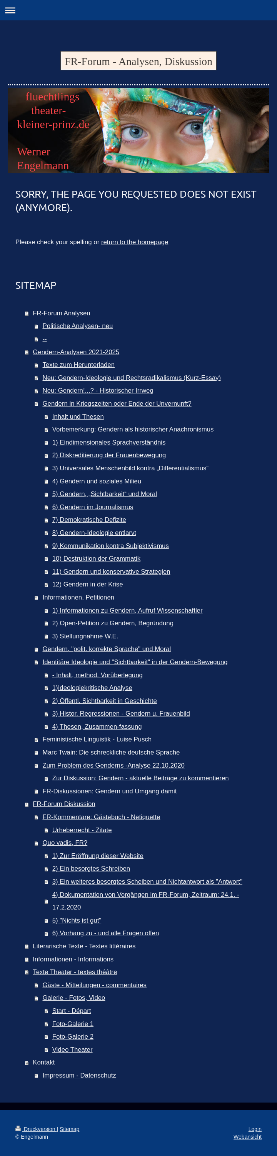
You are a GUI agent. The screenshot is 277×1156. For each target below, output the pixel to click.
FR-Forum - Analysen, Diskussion (138, 61)
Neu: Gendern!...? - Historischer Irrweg (98, 390)
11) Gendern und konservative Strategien (111, 571)
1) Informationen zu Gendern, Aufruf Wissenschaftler (127, 610)
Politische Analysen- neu (78, 326)
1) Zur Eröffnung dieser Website (98, 856)
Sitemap (69, 1129)
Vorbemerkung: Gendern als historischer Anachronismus (133, 429)
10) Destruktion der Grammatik (96, 558)
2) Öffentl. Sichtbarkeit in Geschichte (104, 701)
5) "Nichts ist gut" (77, 920)
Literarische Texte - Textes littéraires (84, 946)
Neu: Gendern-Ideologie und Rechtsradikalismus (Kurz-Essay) (132, 377)
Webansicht (248, 1137)
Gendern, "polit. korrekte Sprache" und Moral (107, 649)
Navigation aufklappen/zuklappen (138, 10)
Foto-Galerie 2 (72, 1036)
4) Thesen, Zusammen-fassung (97, 726)
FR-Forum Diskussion (64, 804)
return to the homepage (134, 242)
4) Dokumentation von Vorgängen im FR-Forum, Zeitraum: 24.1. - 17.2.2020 (145, 901)
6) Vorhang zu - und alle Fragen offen (105, 933)
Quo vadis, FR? (65, 842)
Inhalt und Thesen (78, 416)
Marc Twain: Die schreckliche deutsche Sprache (111, 752)
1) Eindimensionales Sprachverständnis (109, 442)
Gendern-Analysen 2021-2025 (76, 352)
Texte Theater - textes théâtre (75, 972)
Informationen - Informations (73, 959)
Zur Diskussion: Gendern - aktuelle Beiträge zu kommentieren (140, 778)
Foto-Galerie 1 (72, 1024)
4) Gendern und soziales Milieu (96, 481)
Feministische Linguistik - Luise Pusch (97, 739)
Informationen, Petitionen (79, 597)
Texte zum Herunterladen (79, 364)
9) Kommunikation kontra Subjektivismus (110, 546)
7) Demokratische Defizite (89, 519)
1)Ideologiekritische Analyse (92, 687)
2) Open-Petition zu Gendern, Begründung (113, 623)
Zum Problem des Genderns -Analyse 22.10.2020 (114, 765)
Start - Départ (71, 1010)
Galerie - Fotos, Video (74, 997)
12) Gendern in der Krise (87, 584)
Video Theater (72, 1049)
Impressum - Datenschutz (79, 1075)
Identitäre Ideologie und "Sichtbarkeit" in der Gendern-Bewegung (135, 662)
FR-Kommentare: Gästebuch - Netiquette (101, 817)
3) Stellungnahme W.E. (85, 636)
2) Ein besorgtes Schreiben (91, 868)
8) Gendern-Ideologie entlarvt (94, 532)
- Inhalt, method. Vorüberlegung (97, 675)
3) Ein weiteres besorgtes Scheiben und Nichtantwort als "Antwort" (147, 881)
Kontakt (44, 1062)
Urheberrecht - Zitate (82, 830)
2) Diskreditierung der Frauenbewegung (109, 455)
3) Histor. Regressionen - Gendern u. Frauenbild (121, 713)
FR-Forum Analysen (61, 313)
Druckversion (36, 1129)
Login (255, 1129)
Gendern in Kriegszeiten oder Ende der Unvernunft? (117, 403)
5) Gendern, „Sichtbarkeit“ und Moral (104, 494)
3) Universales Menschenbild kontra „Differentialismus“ (130, 468)
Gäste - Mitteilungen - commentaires (95, 985)
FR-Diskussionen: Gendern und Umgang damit (110, 791)
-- (45, 339)
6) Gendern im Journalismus (92, 507)
